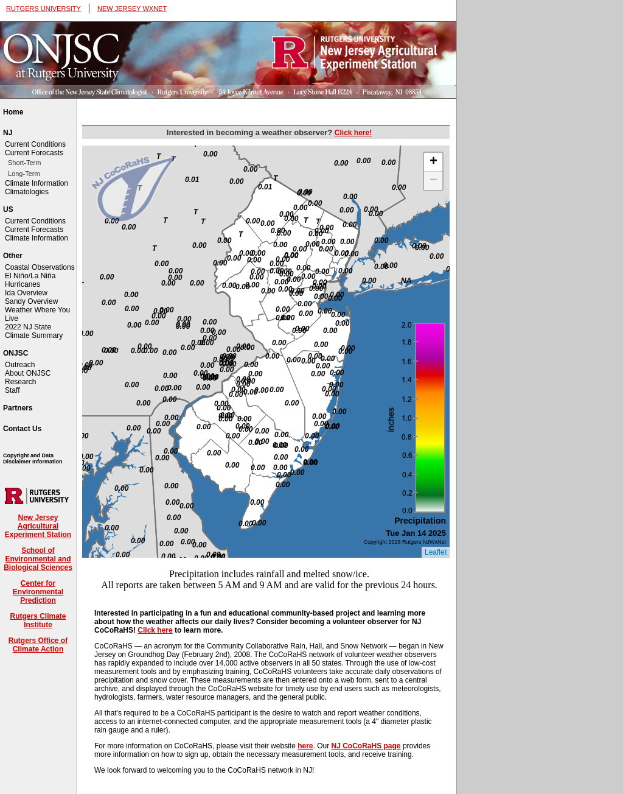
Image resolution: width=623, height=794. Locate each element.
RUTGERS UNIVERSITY (43, 8)
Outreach (20, 364)
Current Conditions (35, 144)
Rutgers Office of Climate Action (38, 644)
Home (13, 112)
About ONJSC (27, 373)
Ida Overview (26, 293)
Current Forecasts (34, 153)
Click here (154, 630)
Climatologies (27, 192)
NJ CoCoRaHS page (366, 746)
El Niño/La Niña (30, 276)
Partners (18, 408)
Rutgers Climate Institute (38, 620)
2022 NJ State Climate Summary (34, 331)
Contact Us (22, 428)
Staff (12, 390)
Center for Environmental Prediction (38, 592)
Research (20, 382)
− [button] (433, 181)
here (305, 746)
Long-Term (24, 173)
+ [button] (433, 162)
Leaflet (436, 552)
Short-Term (24, 162)
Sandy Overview (31, 301)
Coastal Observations (40, 267)
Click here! (353, 132)
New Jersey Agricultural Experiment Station (38, 526)
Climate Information (36, 183)
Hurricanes (22, 284)
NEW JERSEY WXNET (132, 8)
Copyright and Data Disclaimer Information (33, 458)
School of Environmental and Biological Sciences (38, 559)
